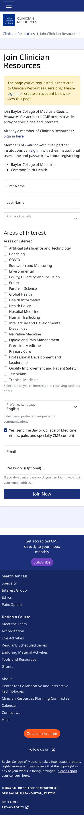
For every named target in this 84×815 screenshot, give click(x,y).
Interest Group (14, 590)
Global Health (20, 294)
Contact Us (11, 712)
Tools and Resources (19, 659)
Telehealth (17, 374)
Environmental (21, 271)
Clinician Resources (19, 33)
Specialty (9, 583)
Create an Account (42, 733)
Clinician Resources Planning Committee (35, 698)
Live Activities (13, 638)
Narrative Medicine (25, 334)
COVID (14, 259)
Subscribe (42, 562)
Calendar (9, 705)
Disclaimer (10, 802)
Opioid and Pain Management (34, 339)
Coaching (17, 254)
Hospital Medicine (24, 311)
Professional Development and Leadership (35, 360)
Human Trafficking (24, 317)
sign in (13, 93)
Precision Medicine (25, 345)
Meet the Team (14, 623)
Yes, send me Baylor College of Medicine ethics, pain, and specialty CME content (42, 433)
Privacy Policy (13, 807)
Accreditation (13, 631)
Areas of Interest (18, 241)
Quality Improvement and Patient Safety (42, 368)
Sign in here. (14, 136)
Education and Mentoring (30, 265)
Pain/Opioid (12, 604)
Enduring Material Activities (25, 652)
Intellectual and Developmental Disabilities (35, 326)
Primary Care (20, 351)
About (7, 678)
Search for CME (15, 576)
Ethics (14, 282)
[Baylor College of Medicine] (20, 20)
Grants (7, 666)
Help (6, 719)
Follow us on (41, 749)
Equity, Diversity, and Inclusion (34, 277)
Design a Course (16, 616)
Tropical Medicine (24, 379)
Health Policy (20, 305)
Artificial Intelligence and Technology (40, 248)
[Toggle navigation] (9, 5)
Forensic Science (23, 288)
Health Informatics (25, 300)
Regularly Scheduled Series (24, 645)
